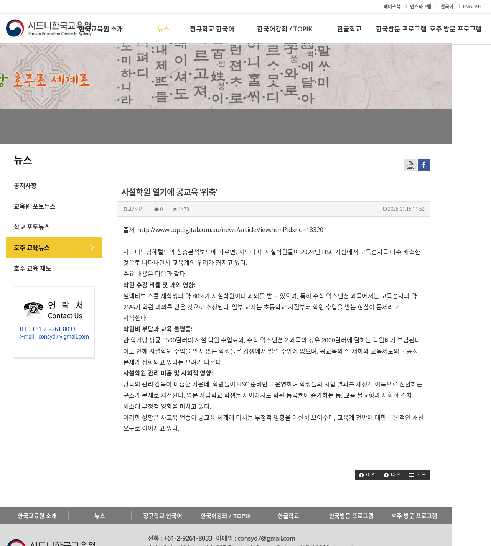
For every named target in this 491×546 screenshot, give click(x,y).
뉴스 (163, 29)
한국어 (448, 6)
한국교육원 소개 (101, 29)
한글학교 (349, 29)
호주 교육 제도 (32, 268)
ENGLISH (472, 6)
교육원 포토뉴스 (35, 206)
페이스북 (393, 6)
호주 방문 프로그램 (456, 29)
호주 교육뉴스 (32, 247)
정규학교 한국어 (212, 29)
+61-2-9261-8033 (187, 516)
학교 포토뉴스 (32, 227)
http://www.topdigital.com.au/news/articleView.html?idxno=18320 (230, 229)
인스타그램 (421, 6)
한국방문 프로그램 (401, 29)
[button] (406, 453)
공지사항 (25, 185)
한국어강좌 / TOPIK (284, 29)
